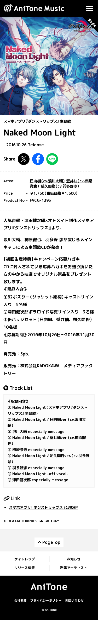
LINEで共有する (52, 159)
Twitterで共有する (24, 159)
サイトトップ (24, 559)
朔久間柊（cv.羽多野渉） (60, 186)
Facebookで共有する (38, 159)
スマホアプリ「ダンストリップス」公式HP (43, 507)
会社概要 (20, 600)
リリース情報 (24, 567)
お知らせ (73, 559)
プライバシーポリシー (46, 600)
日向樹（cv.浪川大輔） (47, 181)
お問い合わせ (74, 600)
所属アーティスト (73, 567)
